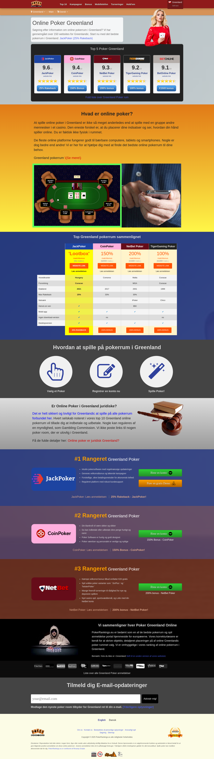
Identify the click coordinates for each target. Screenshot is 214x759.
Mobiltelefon (101, 4)
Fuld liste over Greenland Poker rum (107, 97)
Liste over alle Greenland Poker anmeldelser (107, 673)
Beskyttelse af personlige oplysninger (108, 730)
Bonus (88, 4)
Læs (79, 271)
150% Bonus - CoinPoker (172, 538)
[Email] (86, 698)
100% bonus (137, 88)
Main (51, 11)
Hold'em (130, 4)
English (102, 720)
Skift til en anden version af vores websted (154, 651)
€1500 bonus (166, 88)
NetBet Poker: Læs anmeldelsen (88, 621)
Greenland (38, 11)
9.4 (76, 68)
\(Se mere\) (72, 151)
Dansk (62, 11)
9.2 (135, 68)
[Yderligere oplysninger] (138, 707)
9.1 (165, 68)
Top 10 (63, 4)
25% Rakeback (47, 88)
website (79, 266)
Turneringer (117, 4)
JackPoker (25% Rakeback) (76, 38)
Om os (79, 730)
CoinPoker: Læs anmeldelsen (90, 561)
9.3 (105, 68)
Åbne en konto (170, 474)
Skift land (175, 6)
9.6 (46, 68)
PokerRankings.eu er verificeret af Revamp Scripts (66, 748)
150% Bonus (77, 88)
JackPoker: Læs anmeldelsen (88, 508)
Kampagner (76, 4)
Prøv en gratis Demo (171, 482)
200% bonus (107, 88)
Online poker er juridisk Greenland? (79, 435)
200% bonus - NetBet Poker (172, 591)
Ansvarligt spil (130, 730)
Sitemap (111, 733)
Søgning (103, 733)
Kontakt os (88, 730)
